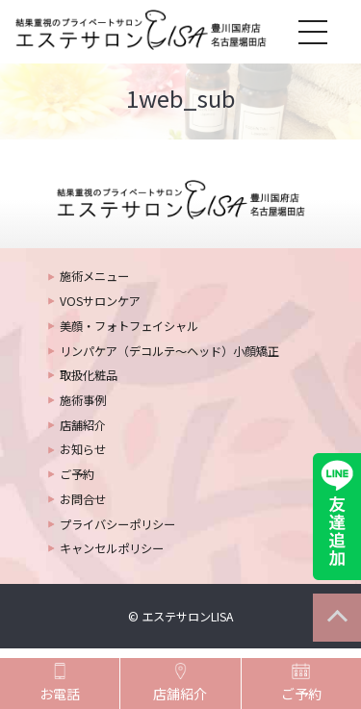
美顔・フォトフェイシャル (129, 326)
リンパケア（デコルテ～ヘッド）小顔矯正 (169, 351)
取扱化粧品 (88, 375)
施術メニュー (94, 276)
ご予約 (77, 474)
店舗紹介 (83, 425)
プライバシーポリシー (117, 524)
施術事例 (83, 400)
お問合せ (83, 499)
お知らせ (83, 449)
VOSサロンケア (100, 301)
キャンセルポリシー (112, 548)
